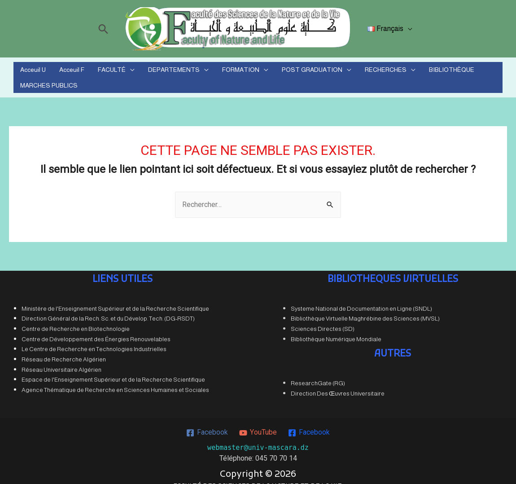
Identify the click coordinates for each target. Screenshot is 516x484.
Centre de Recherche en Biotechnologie (76, 317)
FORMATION (216, 71)
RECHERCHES (348, 71)
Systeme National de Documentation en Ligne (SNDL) (361, 297)
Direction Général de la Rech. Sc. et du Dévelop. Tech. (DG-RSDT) (108, 307)
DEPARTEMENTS (155, 71)
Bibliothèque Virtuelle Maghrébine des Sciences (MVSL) (365, 307)
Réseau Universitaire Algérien (61, 358)
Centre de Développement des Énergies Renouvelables (96, 327)
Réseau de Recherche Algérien (64, 348)
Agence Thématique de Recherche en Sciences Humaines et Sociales (115, 378)
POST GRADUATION (281, 71)
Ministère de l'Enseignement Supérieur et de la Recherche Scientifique (115, 297)
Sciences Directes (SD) (322, 317)
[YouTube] (258, 421)
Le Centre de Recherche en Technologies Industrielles (94, 337)
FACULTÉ (100, 71)
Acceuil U (33, 71)
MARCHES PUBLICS (466, 71)
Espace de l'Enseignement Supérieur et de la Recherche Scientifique (113, 368)
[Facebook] (207, 421)
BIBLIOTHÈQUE (408, 71)
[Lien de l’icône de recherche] (104, 28)
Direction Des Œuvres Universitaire (338, 382)
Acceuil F (66, 71)
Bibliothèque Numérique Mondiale (336, 327)
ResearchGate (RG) (318, 372)
